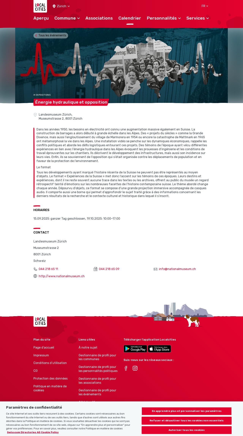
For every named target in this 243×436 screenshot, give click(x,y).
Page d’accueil (43, 347)
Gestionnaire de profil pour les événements (97, 392)
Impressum (41, 355)
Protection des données (50, 378)
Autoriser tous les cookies (187, 431)
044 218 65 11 (48, 269)
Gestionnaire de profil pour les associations (97, 380)
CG (35, 370)
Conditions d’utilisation (50, 363)
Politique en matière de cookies (50, 388)
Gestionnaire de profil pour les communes (97, 357)
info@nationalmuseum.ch (177, 269)
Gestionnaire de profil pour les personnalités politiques (98, 369)
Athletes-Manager (92, 402)
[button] (61, 6)
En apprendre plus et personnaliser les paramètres (187, 412)
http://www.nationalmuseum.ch (62, 276)
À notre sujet (88, 347)
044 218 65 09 (109, 269)
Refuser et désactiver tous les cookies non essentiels (187, 422)
